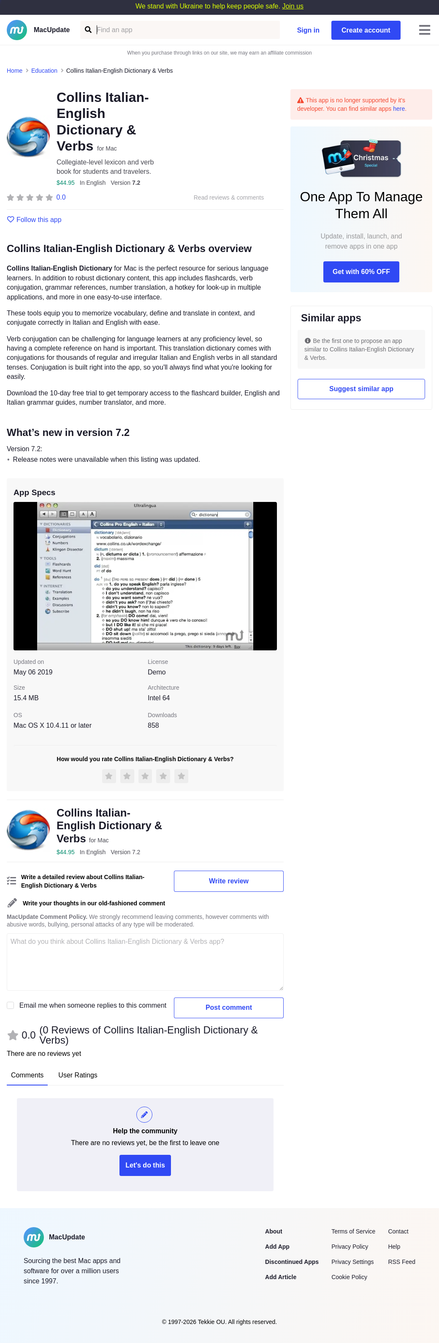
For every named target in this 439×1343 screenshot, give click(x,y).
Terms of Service (353, 1231)
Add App (277, 1246)
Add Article (280, 1277)
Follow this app (34, 220)
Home (14, 70)
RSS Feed (401, 1262)
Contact (398, 1231)
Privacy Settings (352, 1262)
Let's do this (145, 1165)
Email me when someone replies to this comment (93, 1005)
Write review (229, 881)
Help (394, 1246)
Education (44, 70)
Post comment (229, 1007)
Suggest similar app (361, 388)
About (273, 1231)
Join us (293, 6)
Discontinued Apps (292, 1262)
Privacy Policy (349, 1246)
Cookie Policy (349, 1277)
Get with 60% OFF (361, 271)
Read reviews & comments (229, 197)
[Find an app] (88, 30)
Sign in (308, 30)
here (399, 108)
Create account (365, 30)
